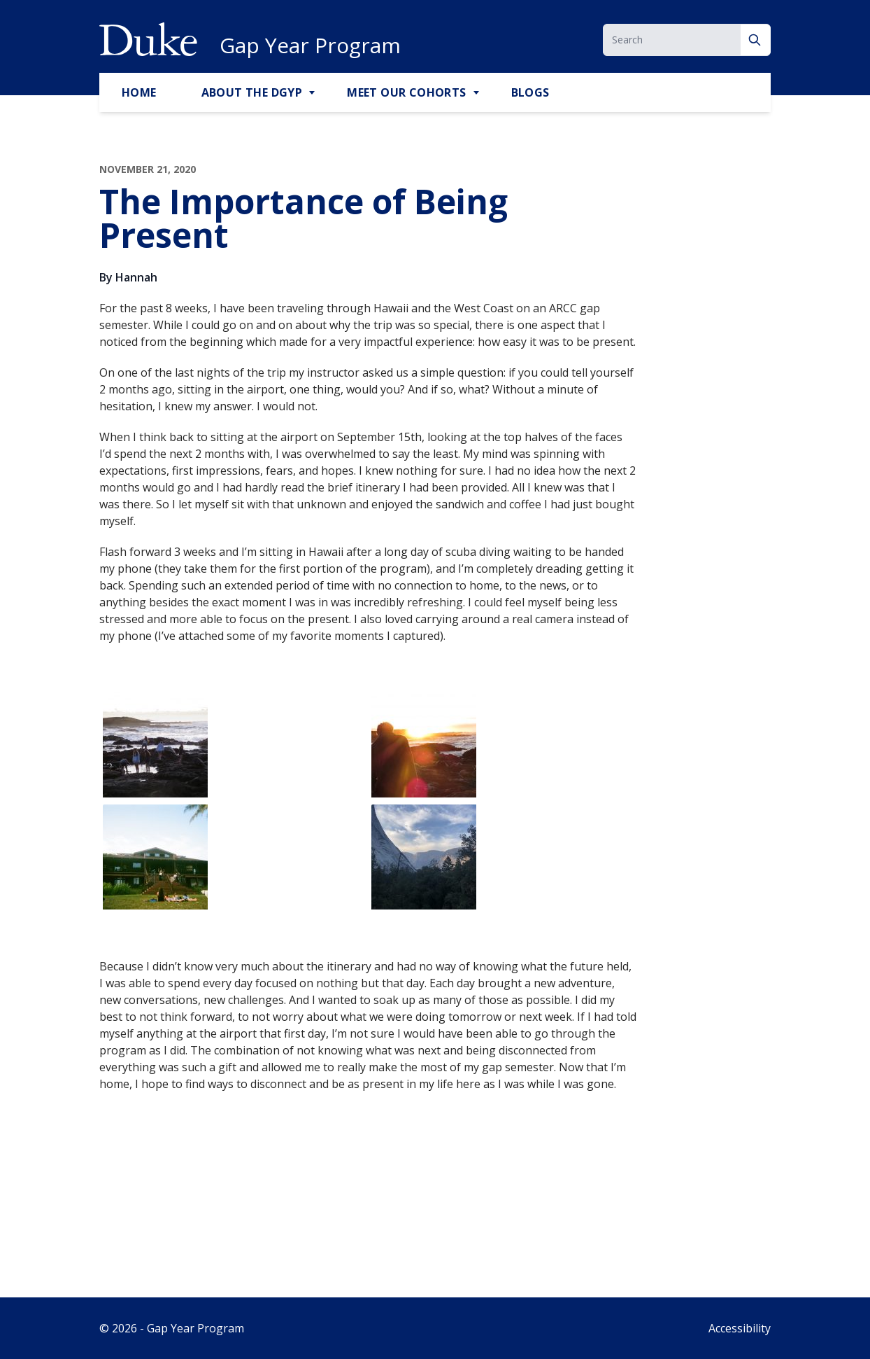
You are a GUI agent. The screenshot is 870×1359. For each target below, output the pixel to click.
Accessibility (739, 1328)
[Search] (756, 40)
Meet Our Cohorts (406, 92)
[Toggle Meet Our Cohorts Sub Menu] (477, 93)
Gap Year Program (310, 45)
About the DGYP (252, 92)
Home (139, 92)
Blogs (530, 92)
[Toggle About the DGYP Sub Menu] (313, 93)
